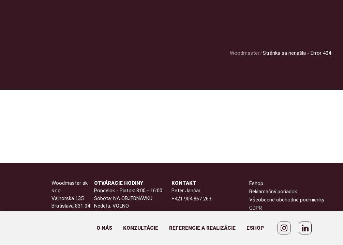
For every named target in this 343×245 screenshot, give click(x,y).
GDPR (255, 208)
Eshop (255, 228)
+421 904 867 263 (191, 199)
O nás (104, 228)
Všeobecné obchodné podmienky (286, 200)
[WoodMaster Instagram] (284, 228)
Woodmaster (244, 53)
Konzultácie (140, 228)
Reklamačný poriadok (273, 192)
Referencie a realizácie (202, 228)
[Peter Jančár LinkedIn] (305, 228)
